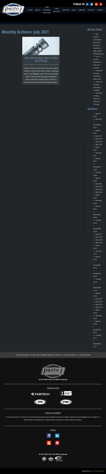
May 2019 (98, 240)
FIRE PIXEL (95, 471)
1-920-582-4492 (84, 355)
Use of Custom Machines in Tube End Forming (97, 62)
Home (30, 10)
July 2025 (98, 119)
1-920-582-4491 (69, 355)
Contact (91, 10)
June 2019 (98, 237)
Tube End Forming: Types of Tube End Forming (97, 98)
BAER (102, 471)
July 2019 (98, 234)
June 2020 (98, 186)
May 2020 (98, 189)
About (37, 10)
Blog (74, 10)
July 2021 (98, 136)
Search (100, 10)
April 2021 (99, 144)
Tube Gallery (56, 9)
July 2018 (98, 299)
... (57, 82)
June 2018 (98, 301)
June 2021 (98, 139)
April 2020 (99, 192)
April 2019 (99, 243)
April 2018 (99, 307)
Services (65, 10)
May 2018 (98, 304)
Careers (81, 10)
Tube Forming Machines (47, 10)
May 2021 (98, 141)
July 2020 (98, 184)
